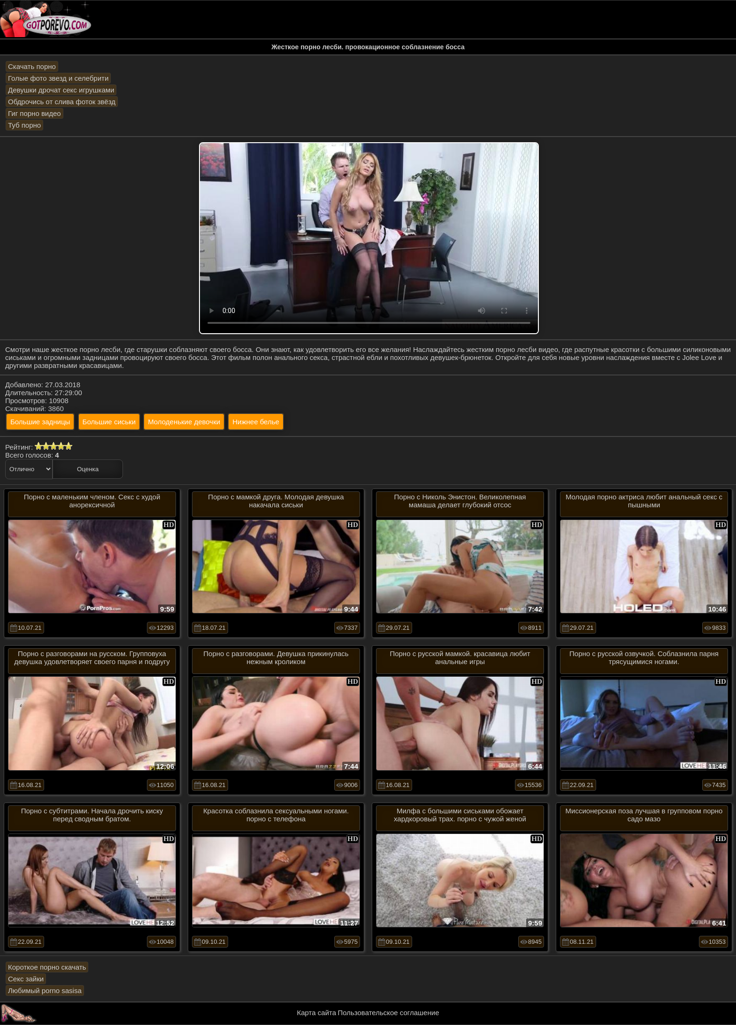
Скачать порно (32, 66)
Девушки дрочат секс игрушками (61, 90)
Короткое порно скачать (47, 967)
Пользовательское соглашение (388, 1013)
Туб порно (24, 125)
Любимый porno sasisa (45, 990)
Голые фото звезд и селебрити (58, 78)
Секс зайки (26, 979)
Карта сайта (317, 1013)
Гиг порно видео (34, 113)
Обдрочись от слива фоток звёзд (61, 102)
